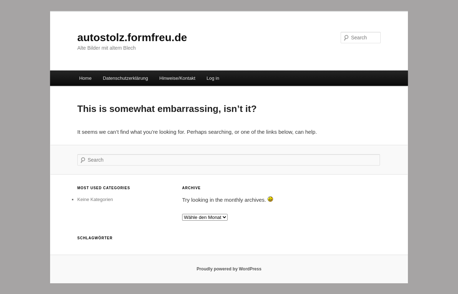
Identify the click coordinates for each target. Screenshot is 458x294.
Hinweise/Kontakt (177, 78)
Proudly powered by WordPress (228, 268)
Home (85, 78)
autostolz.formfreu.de (132, 37)
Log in (212, 78)
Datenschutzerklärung (125, 78)
